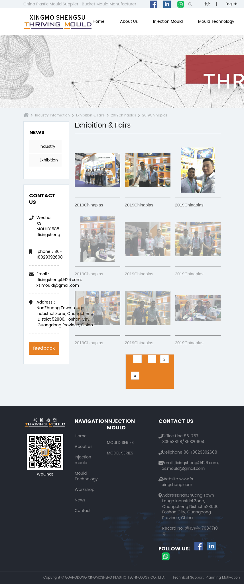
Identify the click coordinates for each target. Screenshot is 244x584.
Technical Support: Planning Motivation (206, 577)
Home (99, 21)
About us (129, 21)
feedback (44, 348)
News (80, 500)
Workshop (84, 489)
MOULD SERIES (120, 442)
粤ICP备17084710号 (190, 531)
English (230, 4)
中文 (207, 4)
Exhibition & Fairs (90, 115)
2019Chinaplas (123, 115)
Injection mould (168, 21)
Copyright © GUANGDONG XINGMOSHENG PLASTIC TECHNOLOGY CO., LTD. (104, 577)
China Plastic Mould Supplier (50, 4)
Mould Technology (216, 21)
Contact (83, 510)
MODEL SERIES (120, 453)
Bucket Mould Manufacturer (109, 4)
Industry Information (52, 115)
